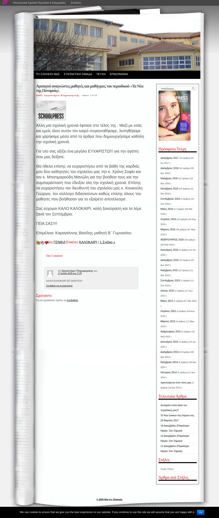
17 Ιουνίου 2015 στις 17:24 (70, 273)
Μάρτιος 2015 (167, 321)
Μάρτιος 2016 (167, 229)
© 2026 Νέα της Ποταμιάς (110, 499)
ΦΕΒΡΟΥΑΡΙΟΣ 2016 (172, 239)
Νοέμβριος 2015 (169, 270)
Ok (200, 512)
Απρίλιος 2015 (168, 311)
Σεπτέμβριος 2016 (170, 198)
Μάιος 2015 (166, 301)
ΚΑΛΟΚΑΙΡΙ (88, 242)
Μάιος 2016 (166, 209)
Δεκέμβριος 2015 (169, 260)
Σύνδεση (76, 2)
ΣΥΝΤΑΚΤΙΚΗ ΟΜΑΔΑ (78, 74)
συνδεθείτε (72, 300)
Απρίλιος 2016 (168, 219)
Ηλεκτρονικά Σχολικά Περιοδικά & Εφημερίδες (39, 2)
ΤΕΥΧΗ (101, 74)
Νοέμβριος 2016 (169, 178)
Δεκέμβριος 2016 (169, 168)
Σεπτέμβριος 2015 (170, 280)
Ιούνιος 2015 (167, 290)
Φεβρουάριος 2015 (170, 331)
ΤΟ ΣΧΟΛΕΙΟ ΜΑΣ (48, 74)
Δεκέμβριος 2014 (169, 352)
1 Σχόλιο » (107, 242)
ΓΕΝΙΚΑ (59, 242)
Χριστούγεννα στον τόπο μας (175, 382)
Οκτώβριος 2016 (169, 188)
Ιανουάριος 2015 (169, 341)
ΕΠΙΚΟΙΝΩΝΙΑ (119, 74)
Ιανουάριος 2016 (169, 249)
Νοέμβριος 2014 (169, 362)
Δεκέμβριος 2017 (169, 158)
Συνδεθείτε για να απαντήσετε (59, 286)
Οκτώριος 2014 (168, 372)
